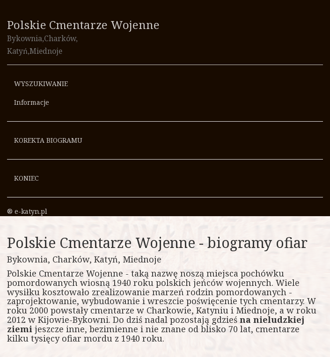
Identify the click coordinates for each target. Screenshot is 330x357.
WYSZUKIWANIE (41, 83)
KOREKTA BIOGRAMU (48, 140)
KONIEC (26, 178)
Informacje (31, 102)
